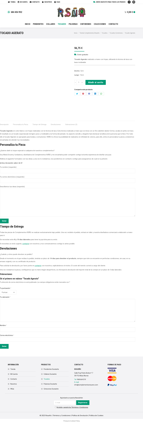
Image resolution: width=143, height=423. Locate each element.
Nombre (3, 325)
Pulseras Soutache (50, 384)
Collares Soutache (50, 374)
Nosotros (13, 384)
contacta (25, 244)
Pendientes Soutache (51, 369)
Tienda (12, 369)
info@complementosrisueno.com (86, 385)
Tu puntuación (5, 288)
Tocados (47, 379)
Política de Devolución (80, 415)
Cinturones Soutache (51, 389)
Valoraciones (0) (71, 124)
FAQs (12, 389)
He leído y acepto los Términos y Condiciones (72, 407)
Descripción (4, 124)
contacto (38, 266)
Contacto (13, 379)
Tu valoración (5, 297)
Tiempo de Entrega (39, 124)
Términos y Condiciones (61, 415)
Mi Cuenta (14, 374)
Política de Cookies (96, 415)
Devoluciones (56, 124)
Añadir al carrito (95, 82)
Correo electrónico (7, 335)
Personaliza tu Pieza (20, 124)
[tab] (4, 123)
